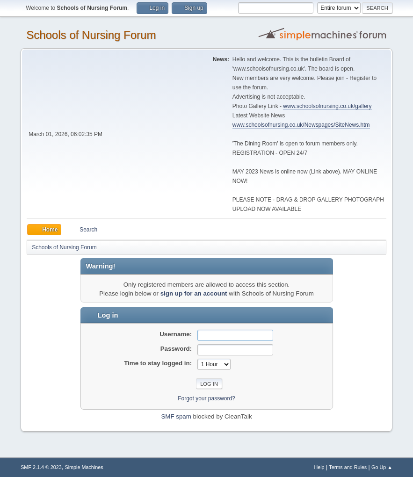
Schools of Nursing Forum (91, 35)
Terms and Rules (348, 467)
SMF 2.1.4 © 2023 (41, 467)
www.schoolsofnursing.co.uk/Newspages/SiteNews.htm (301, 125)
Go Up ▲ (381, 467)
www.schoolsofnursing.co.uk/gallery (327, 106)
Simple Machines (84, 467)
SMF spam (176, 416)
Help (319, 467)
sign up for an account (193, 293)
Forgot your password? (206, 398)
